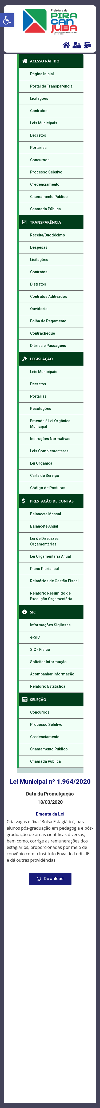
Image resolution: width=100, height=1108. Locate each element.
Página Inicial (42, 74)
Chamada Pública (45, 209)
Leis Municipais (43, 123)
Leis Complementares (49, 451)
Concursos (40, 160)
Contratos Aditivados (48, 296)
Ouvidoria (38, 309)
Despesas (38, 247)
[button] (7, 20)
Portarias (38, 147)
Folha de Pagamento (48, 321)
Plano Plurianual (44, 569)
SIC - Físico (40, 649)
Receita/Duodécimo (47, 235)
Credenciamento (44, 184)
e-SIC (35, 637)
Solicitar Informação (48, 662)
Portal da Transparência (51, 86)
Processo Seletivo (46, 172)
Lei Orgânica (41, 463)
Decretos (38, 135)
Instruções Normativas (50, 439)
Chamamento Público (49, 197)
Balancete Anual (44, 526)
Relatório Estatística (47, 686)
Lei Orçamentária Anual (50, 556)
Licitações (39, 98)
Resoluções (40, 408)
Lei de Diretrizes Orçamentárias (44, 541)
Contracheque (42, 333)
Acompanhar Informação (52, 674)
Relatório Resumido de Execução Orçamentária (51, 596)
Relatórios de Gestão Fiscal (54, 581)
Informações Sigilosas (50, 625)
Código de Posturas (47, 488)
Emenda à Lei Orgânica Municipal (50, 424)
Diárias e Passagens (48, 345)
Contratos (38, 111)
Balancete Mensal (45, 514)
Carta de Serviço (44, 475)
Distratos (38, 284)
